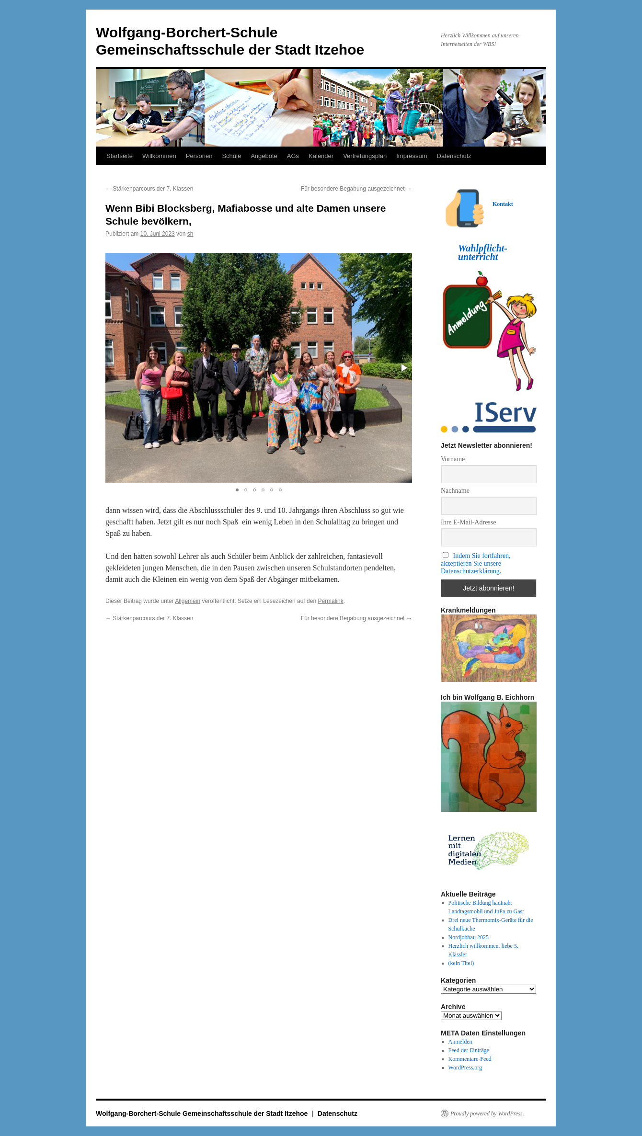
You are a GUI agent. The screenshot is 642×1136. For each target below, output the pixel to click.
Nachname (455, 490)
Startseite (119, 155)
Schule (231, 155)
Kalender (321, 155)
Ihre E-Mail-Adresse (468, 522)
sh (190, 233)
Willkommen (159, 155)
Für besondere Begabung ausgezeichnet (356, 188)
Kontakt (503, 204)
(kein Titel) (461, 963)
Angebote (264, 155)
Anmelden (460, 1041)
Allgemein (187, 601)
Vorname (453, 459)
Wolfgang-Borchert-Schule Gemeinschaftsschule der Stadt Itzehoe (203, 1113)
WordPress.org (465, 1067)
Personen (199, 155)
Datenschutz (454, 155)
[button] (403, 367)
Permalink (330, 601)
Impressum (411, 155)
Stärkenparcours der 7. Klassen (149, 188)
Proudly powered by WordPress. (487, 1113)
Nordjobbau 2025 (468, 937)
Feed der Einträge (468, 1050)
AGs (293, 155)
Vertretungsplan (365, 155)
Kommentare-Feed (470, 1059)
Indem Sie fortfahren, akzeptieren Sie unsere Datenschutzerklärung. (476, 563)
